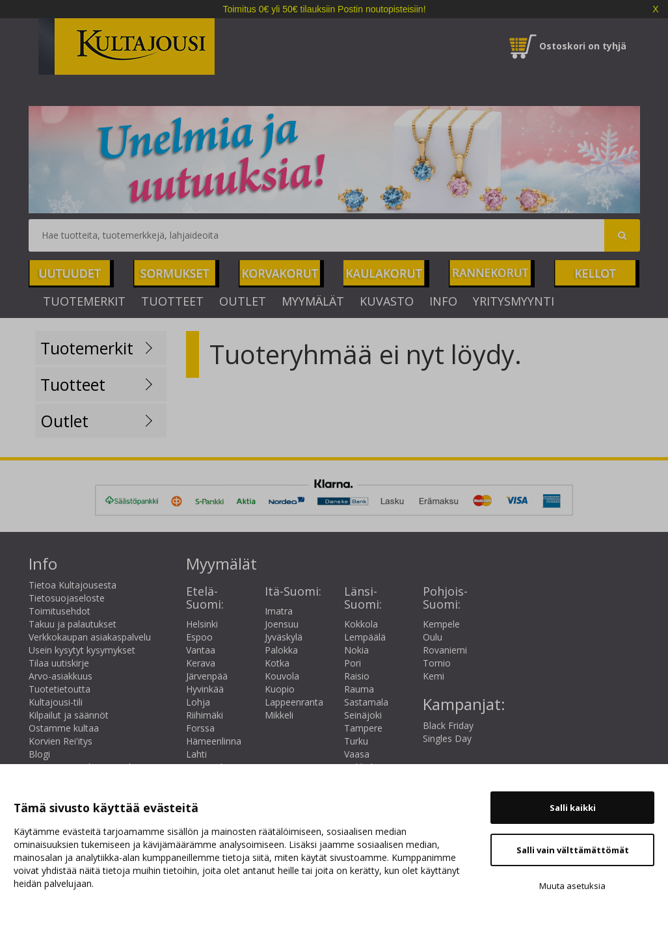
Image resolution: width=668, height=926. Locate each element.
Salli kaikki (573, 808)
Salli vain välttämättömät (572, 850)
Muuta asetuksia (572, 886)
